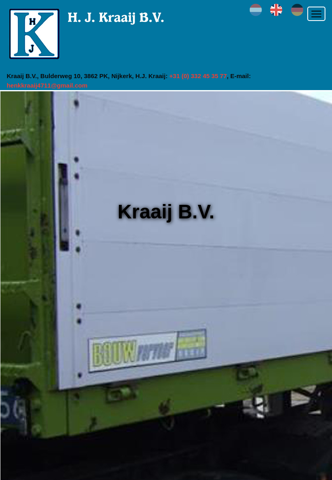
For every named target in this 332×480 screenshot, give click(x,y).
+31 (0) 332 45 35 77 (198, 75)
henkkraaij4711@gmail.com (47, 85)
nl (256, 10)
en (276, 10)
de (297, 10)
